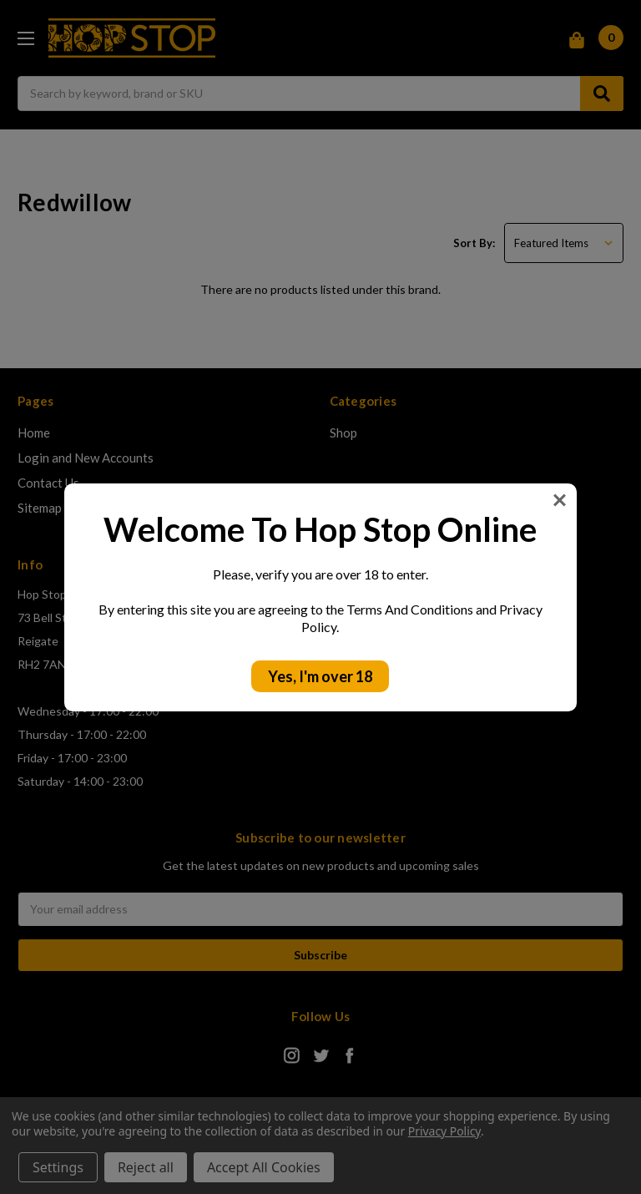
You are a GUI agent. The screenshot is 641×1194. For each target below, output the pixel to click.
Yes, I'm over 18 (320, 676)
